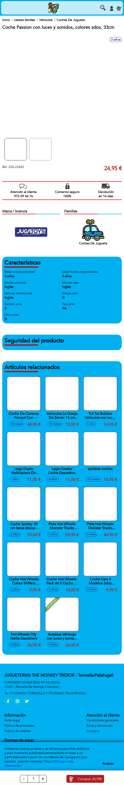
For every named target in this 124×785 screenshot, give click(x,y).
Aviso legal (12, 720)
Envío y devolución (99, 726)
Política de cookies (17, 731)
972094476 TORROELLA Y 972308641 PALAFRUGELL (48, 693)
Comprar (90, 779)
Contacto (92, 731)
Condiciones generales (102, 720)
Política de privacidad (19, 726)
